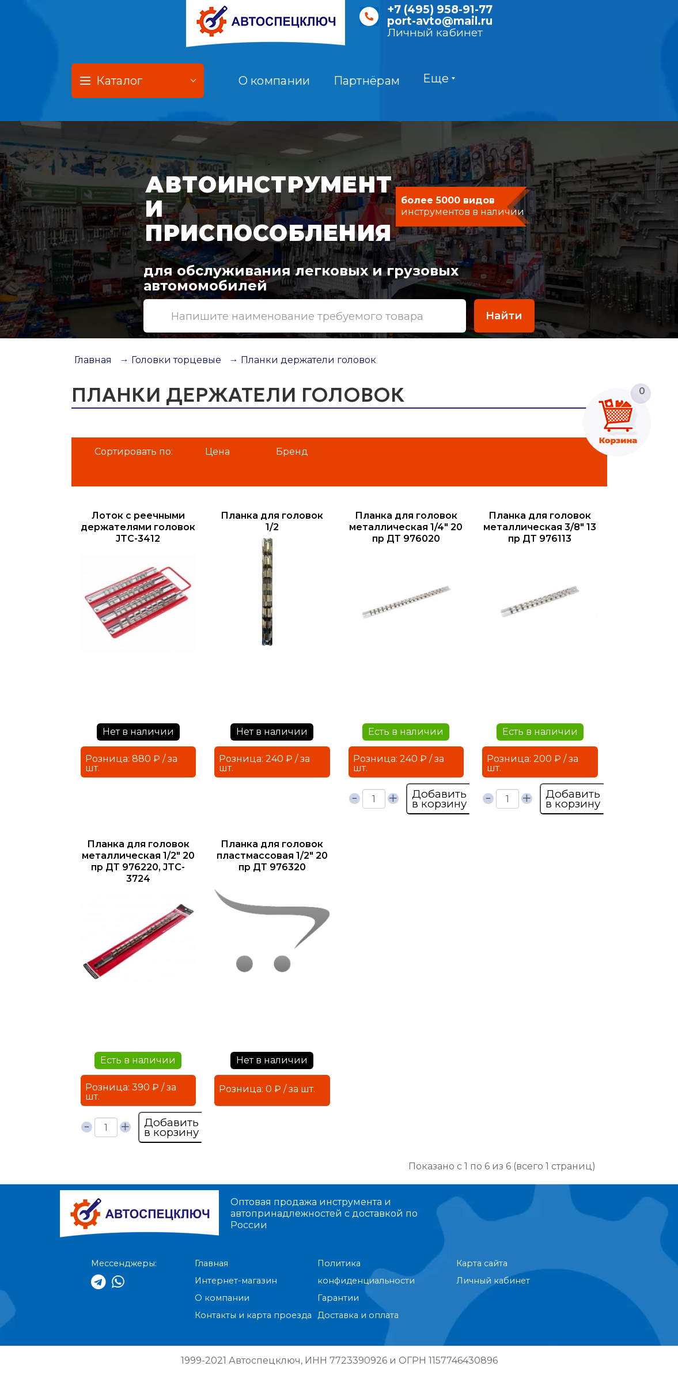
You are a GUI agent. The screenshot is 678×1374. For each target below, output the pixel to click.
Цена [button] (217, 451)
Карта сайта (481, 1263)
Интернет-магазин (236, 1280)
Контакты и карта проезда (253, 1315)
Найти (504, 315)
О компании (274, 81)
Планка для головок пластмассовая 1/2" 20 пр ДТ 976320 (272, 856)
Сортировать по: (133, 451)
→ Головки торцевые (170, 359)
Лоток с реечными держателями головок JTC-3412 (138, 527)
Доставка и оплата (358, 1315)
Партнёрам (367, 81)
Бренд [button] (292, 451)
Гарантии (338, 1298)
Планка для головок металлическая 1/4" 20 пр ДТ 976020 (406, 527)
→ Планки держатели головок (302, 359)
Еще (439, 78)
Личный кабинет (435, 32)
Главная (93, 359)
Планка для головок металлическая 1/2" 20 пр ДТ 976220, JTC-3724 (138, 861)
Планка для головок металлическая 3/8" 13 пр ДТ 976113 (539, 527)
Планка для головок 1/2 (272, 521)
